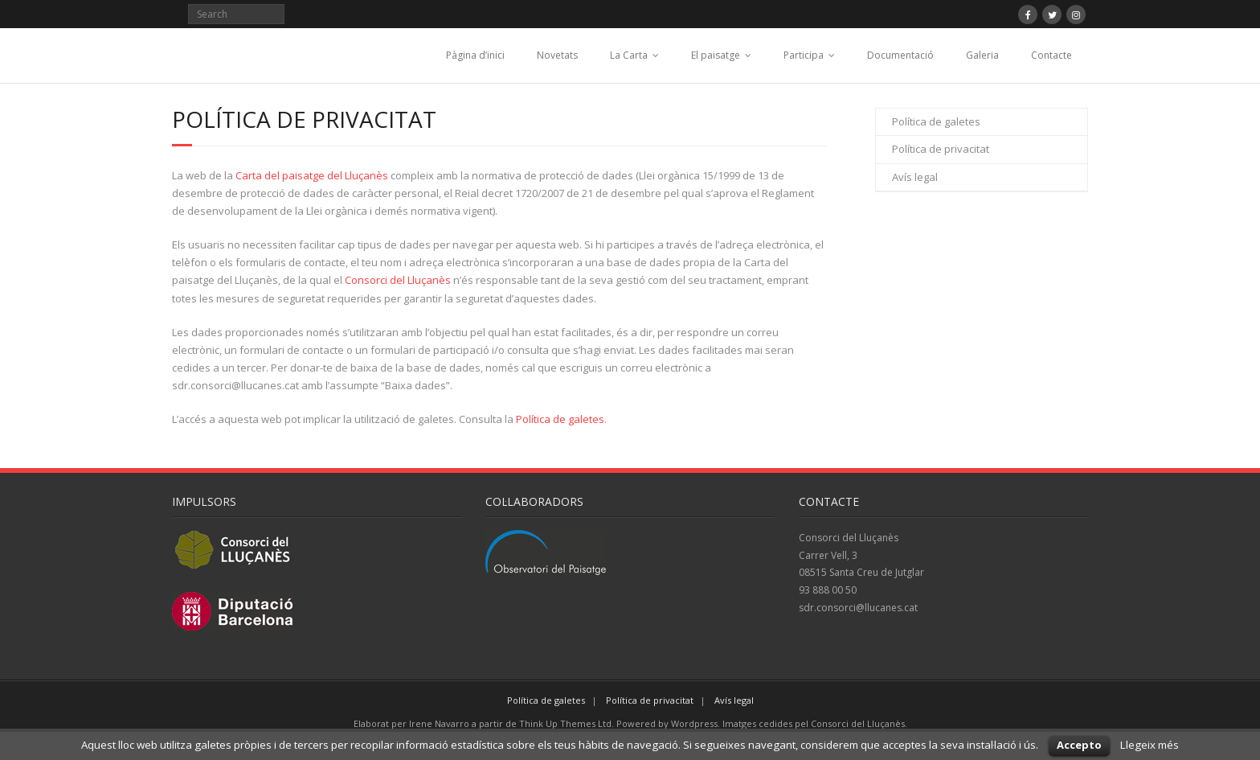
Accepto (1079, 744)
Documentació (900, 55)
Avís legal (915, 177)
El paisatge (715, 55)
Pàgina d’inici (475, 55)
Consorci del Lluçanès (398, 280)
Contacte (1051, 55)
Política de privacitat (940, 149)
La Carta (629, 55)
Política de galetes (560, 419)
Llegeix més (1149, 744)
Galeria (982, 55)
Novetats (557, 55)
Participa (803, 55)
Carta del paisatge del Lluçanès (311, 175)
